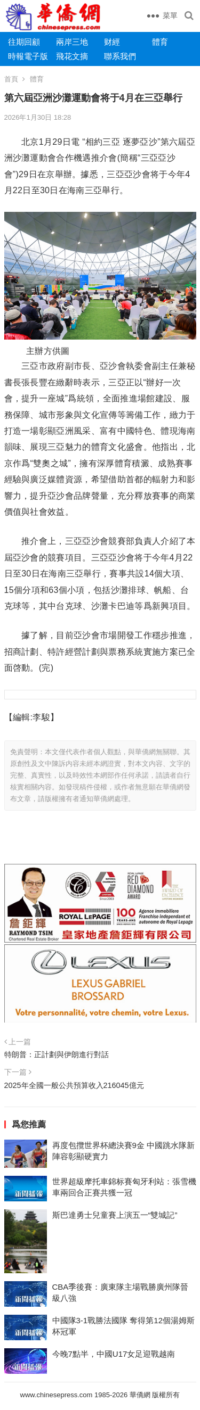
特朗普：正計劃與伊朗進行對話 (56, 1054)
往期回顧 (24, 41)
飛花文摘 (72, 56)
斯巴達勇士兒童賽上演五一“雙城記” (115, 1214)
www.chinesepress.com (56, 1395)
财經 (112, 41)
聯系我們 (120, 56)
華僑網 (138, 1395)
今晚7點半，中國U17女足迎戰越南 (113, 1353)
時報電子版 (28, 56)
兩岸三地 (72, 41)
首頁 (11, 79)
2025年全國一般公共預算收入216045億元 (74, 1085)
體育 (160, 41)
